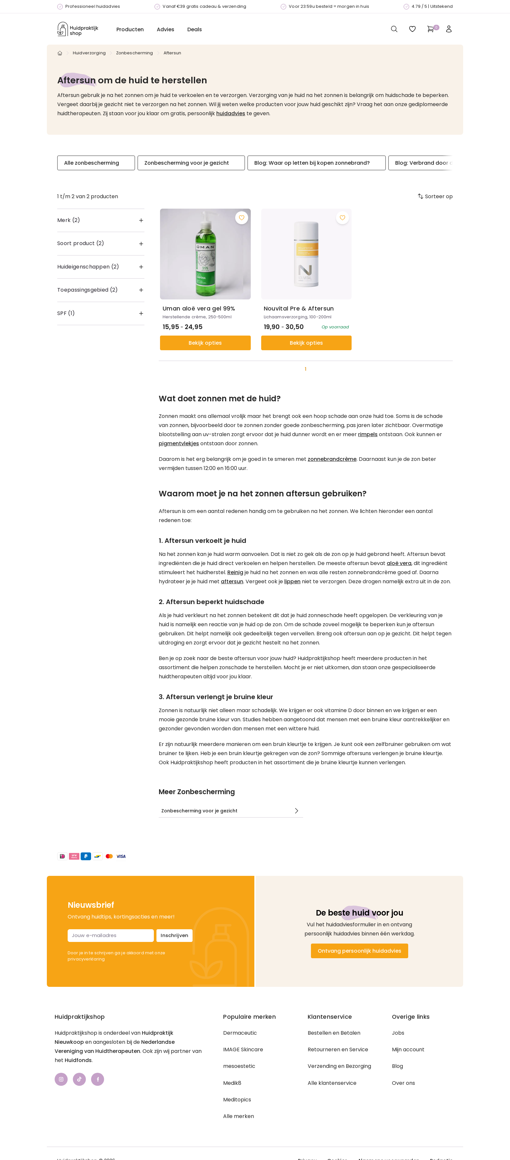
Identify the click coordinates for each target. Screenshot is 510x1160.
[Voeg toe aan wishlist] (241, 217)
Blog (397, 1067)
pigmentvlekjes (179, 443)
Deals (194, 29)
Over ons (403, 1084)
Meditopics (237, 1100)
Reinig (235, 572)
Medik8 (232, 1084)
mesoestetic (239, 1067)
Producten (130, 29)
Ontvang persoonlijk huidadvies (359, 952)
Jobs (398, 1034)
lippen (292, 581)
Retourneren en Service (338, 1050)
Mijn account (408, 1050)
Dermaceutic (240, 1034)
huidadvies (230, 113)
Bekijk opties (205, 343)
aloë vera (399, 563)
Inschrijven (174, 936)
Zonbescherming (134, 53)
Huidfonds (78, 1061)
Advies (165, 29)
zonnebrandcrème (332, 459)
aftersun (232, 581)
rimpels (368, 434)
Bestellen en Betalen (334, 1034)
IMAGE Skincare (243, 1050)
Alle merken (238, 1117)
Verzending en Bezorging (339, 1067)
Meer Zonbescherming (197, 791)
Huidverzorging (89, 53)
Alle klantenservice (332, 1084)
